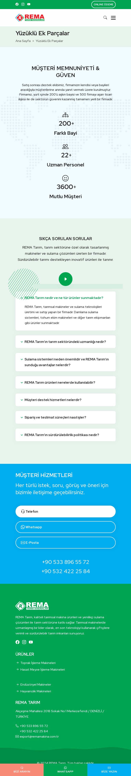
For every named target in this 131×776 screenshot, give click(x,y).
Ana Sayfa (23, 41)
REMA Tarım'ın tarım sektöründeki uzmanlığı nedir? (65, 342)
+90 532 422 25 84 (65, 571)
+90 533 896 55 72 (65, 561)
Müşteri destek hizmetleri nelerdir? (53, 400)
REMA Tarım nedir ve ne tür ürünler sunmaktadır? (64, 298)
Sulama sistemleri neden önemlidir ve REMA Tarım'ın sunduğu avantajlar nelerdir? (67, 362)
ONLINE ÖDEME (103, 4)
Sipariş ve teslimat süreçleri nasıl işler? (55, 417)
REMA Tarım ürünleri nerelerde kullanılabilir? (60, 382)
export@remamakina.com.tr (39, 736)
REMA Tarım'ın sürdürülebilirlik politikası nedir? (62, 435)
